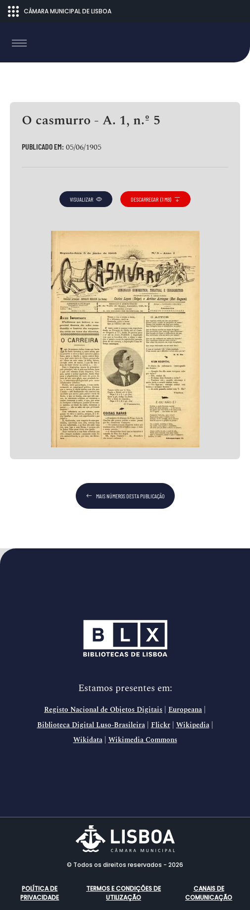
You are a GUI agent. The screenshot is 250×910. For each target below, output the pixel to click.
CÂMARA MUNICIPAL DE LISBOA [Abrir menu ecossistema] (59, 11)
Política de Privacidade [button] (39, 893)
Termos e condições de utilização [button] (123, 893)
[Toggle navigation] (19, 43)
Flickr (160, 725)
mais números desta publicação (125, 495)
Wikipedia (192, 725)
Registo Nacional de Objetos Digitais (103, 709)
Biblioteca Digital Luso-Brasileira (91, 725)
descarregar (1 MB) (155, 199)
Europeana (185, 709)
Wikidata (87, 740)
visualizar (86, 199)
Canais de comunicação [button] (208, 893)
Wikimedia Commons (142, 740)
